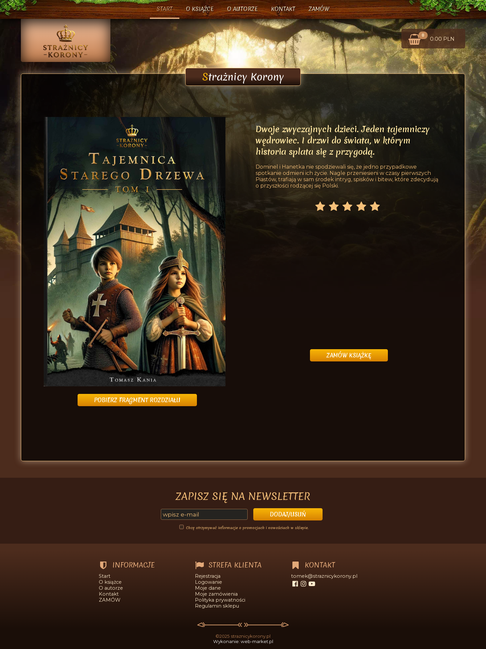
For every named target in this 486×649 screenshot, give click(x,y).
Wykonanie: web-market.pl (243, 641)
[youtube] (312, 584)
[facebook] (295, 584)
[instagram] (303, 584)
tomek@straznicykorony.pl (324, 576)
